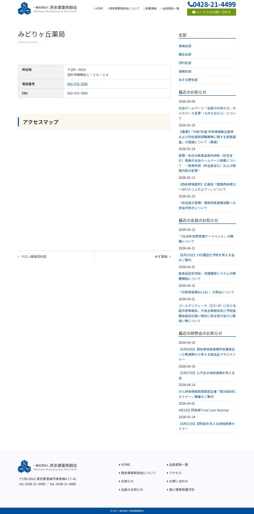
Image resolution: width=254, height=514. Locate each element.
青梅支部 (185, 45)
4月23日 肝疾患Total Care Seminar (204, 410)
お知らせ (127, 481)
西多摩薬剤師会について (138, 472)
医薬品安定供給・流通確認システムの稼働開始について (207, 276)
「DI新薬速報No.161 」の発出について (206, 292)
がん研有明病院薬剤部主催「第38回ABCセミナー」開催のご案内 (207, 394)
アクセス (175, 472)
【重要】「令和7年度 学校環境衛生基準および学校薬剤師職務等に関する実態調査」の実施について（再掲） (207, 136)
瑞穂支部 (185, 71)
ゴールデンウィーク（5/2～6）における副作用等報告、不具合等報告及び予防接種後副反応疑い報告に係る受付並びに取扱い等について (207, 313)
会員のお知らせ (132, 489)
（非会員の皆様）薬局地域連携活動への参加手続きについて (207, 205)
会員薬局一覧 (178, 464)
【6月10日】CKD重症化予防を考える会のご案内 (207, 257)
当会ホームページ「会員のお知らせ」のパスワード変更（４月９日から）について (207, 113)
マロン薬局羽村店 (33, 256)
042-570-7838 (77, 83)
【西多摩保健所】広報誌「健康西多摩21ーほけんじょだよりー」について (207, 187)
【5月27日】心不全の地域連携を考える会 (207, 375)
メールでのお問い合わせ (211, 12)
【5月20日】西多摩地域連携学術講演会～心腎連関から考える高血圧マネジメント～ (207, 354)
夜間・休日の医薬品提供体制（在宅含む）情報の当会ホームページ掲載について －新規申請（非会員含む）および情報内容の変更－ (207, 163)
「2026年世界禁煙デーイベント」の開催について (206, 239)
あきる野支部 (188, 79)
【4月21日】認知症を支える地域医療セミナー (207, 426)
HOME (125, 464)
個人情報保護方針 (181, 489)
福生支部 (185, 54)
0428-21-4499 (35, 483)
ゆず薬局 (161, 256)
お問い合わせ (178, 481)
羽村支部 (185, 62)
